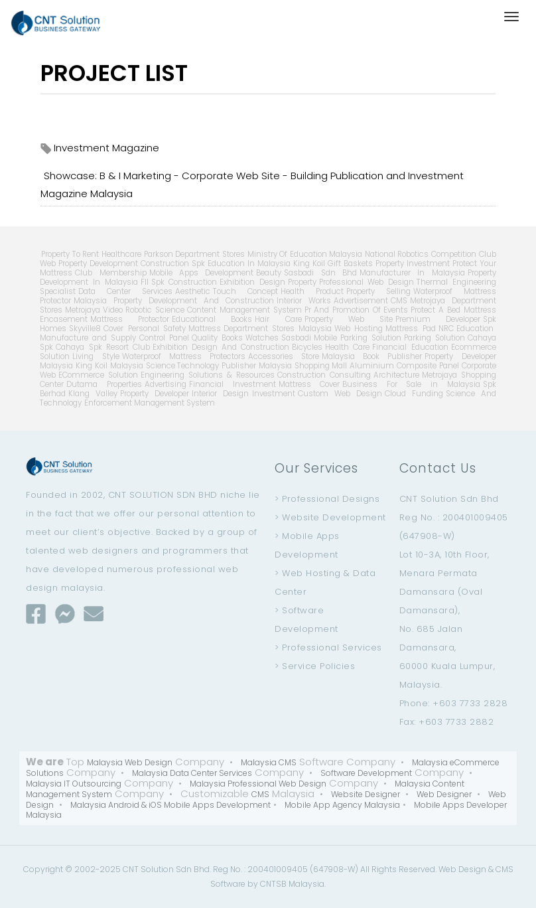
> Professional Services (328, 647)
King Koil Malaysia (109, 365)
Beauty (268, 272)
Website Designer (365, 794)
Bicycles (307, 347)
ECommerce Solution (98, 375)
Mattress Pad (410, 328)
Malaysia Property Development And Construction (173, 300)
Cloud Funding (414, 393)
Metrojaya (82, 310)
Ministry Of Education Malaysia (304, 254)
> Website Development (330, 517)
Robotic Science (154, 310)
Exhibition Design (252, 282)
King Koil (309, 263)
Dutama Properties (104, 384)
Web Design (462, 869)
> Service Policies (315, 666)
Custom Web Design (340, 393)
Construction (165, 263)
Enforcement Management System (149, 403)
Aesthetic (192, 291)
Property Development (98, 263)
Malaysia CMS (269, 762)
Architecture (396, 375)
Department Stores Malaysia (278, 328)
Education (475, 328)
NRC (446, 328)
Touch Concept (245, 291)
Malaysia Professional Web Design (258, 783)
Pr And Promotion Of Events (356, 310)
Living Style (95, 356)
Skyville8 (85, 328)
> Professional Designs (327, 498)
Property (302, 282)
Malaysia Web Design (129, 762)
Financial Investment (232, 384)
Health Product (312, 291)
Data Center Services (125, 291)
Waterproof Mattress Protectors (183, 356)
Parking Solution (434, 338)
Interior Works (304, 300)
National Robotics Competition (420, 254)
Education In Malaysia (249, 263)
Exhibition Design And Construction (221, 347)
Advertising (165, 384)
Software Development (366, 773)
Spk (198, 263)
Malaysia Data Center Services (192, 773)
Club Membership (110, 272)
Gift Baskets (350, 263)
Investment (273, 393)
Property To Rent (70, 254)
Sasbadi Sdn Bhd (320, 272)
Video (113, 310)
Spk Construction (184, 282)
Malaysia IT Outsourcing (73, 783)
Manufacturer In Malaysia (412, 272)
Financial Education (410, 347)
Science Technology (183, 365)
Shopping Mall (321, 365)
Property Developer (154, 393)
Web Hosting (358, 328)
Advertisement (361, 300)
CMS (399, 300)
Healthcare (121, 254)
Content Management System (244, 310)
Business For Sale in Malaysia (411, 384)
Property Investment (412, 263)
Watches (262, 338)
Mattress (204, 328)
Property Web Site (348, 319)
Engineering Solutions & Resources (208, 375)
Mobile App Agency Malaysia (342, 804)
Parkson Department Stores (194, 254)
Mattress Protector (129, 319)
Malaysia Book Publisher (372, 356)
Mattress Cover (309, 384)
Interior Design (220, 393)
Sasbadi (296, 338)
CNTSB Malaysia (292, 883)
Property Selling (378, 291)
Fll (145, 282)
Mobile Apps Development (201, 272)
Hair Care (278, 319)
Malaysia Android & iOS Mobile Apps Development (170, 804)
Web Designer (444, 794)
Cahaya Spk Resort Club (102, 347)
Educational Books (212, 319)
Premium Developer (437, 319)
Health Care (347, 347)
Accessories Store (283, 356)
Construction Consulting (324, 375)
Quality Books (217, 338)
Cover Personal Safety (144, 328)
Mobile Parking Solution (357, 338)
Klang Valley (92, 393)
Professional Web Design (366, 282)
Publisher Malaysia (257, 365)
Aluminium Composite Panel (404, 365)
